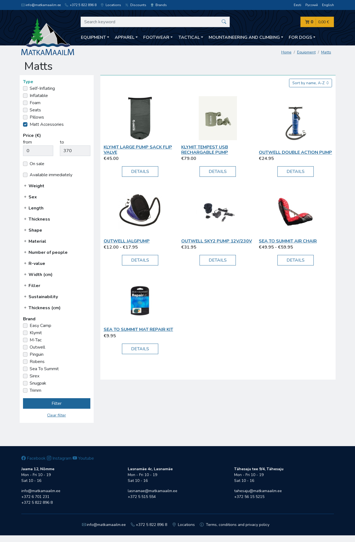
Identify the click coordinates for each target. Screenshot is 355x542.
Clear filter (56, 415)
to (62, 142)
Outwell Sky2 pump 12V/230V (216, 241)
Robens (37, 362)
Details (140, 171)
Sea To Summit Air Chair (288, 241)
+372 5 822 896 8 (80, 5)
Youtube (83, 458)
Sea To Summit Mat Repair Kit (138, 329)
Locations (111, 5)
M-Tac (36, 340)
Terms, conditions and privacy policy (234, 524)
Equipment (306, 52)
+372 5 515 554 (142, 496)
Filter (57, 403)
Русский (311, 5)
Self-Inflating (42, 88)
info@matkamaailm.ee (41, 5)
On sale (37, 164)
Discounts (135, 5)
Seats (35, 110)
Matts (326, 52)
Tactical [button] (189, 37)
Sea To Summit (44, 369)
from (27, 142)
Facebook (33, 458)
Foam (35, 103)
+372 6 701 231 (35, 496)
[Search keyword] (155, 22)
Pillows (37, 117)
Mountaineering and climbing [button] (244, 37)
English (328, 5)
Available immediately (51, 175)
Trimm (35, 390)
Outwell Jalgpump (127, 241)
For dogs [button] (300, 37)
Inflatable (39, 96)
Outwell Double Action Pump (295, 152)
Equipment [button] (93, 37)
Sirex (34, 376)
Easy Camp (40, 326)
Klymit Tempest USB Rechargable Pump (204, 149)
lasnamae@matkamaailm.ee (152, 491)
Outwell (37, 347)
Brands (158, 5)
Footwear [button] (156, 37)
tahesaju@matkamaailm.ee (258, 491)
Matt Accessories (47, 124)
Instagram (59, 458)
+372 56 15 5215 (249, 496)
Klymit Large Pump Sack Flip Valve (138, 149)
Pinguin (37, 354)
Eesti (297, 5)
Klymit (36, 333)
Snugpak (38, 383)
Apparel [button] (124, 37)
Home (286, 52)
